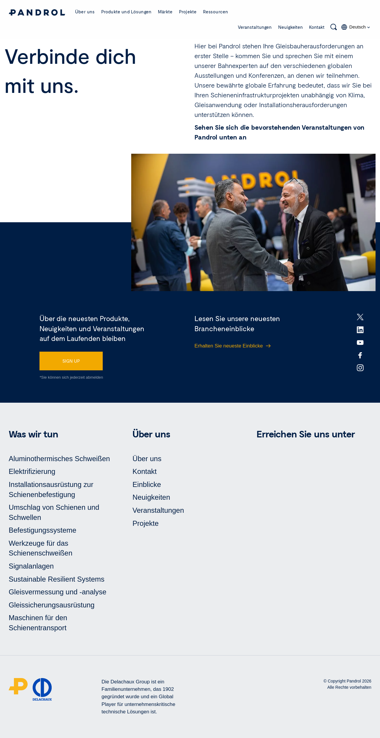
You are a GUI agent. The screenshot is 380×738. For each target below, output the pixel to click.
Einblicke (146, 484)
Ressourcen (215, 11)
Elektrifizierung (32, 471)
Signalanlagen (31, 566)
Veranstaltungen (255, 27)
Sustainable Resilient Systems (56, 579)
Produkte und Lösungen (126, 11)
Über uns (85, 11)
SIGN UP (71, 361)
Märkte (165, 11)
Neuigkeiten (290, 27)
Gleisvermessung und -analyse (57, 592)
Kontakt (317, 27)
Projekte (188, 11)
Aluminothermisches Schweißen (59, 459)
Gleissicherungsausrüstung (51, 605)
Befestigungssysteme (42, 530)
